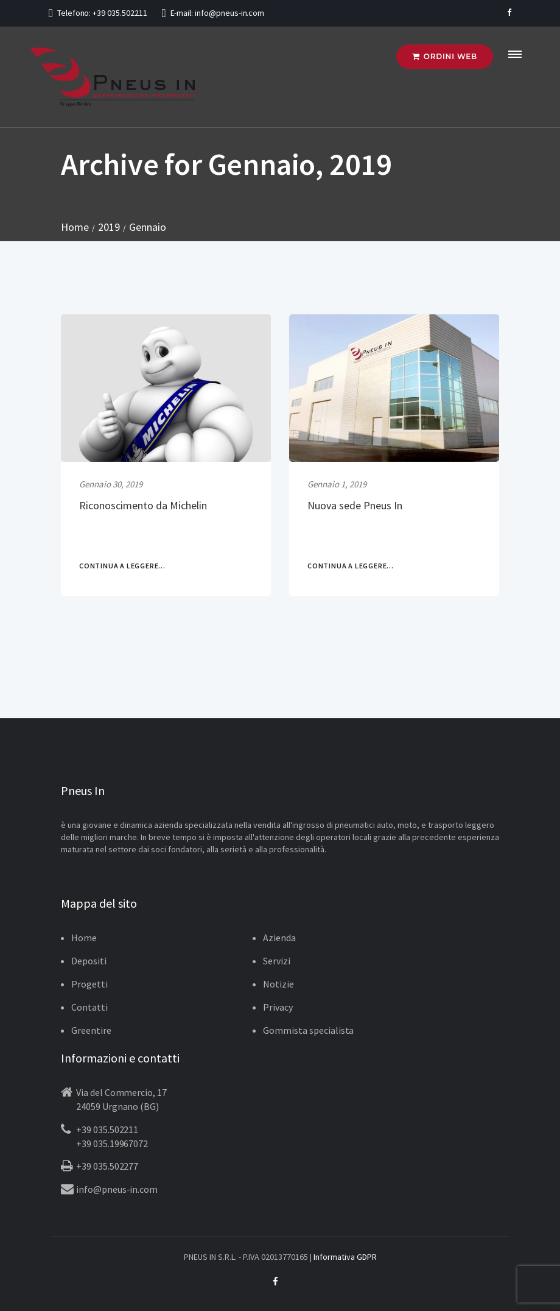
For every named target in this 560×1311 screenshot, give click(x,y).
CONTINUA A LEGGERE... (122, 565)
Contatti (89, 1007)
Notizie (278, 984)
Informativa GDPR (345, 1256)
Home (84, 937)
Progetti (89, 984)
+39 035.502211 (120, 12)
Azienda (279, 937)
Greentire (91, 1030)
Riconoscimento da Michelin (143, 505)
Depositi (89, 961)
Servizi (276, 961)
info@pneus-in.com (229, 12)
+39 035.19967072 (112, 1143)
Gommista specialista (308, 1030)
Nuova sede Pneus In (354, 505)
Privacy (278, 1007)
